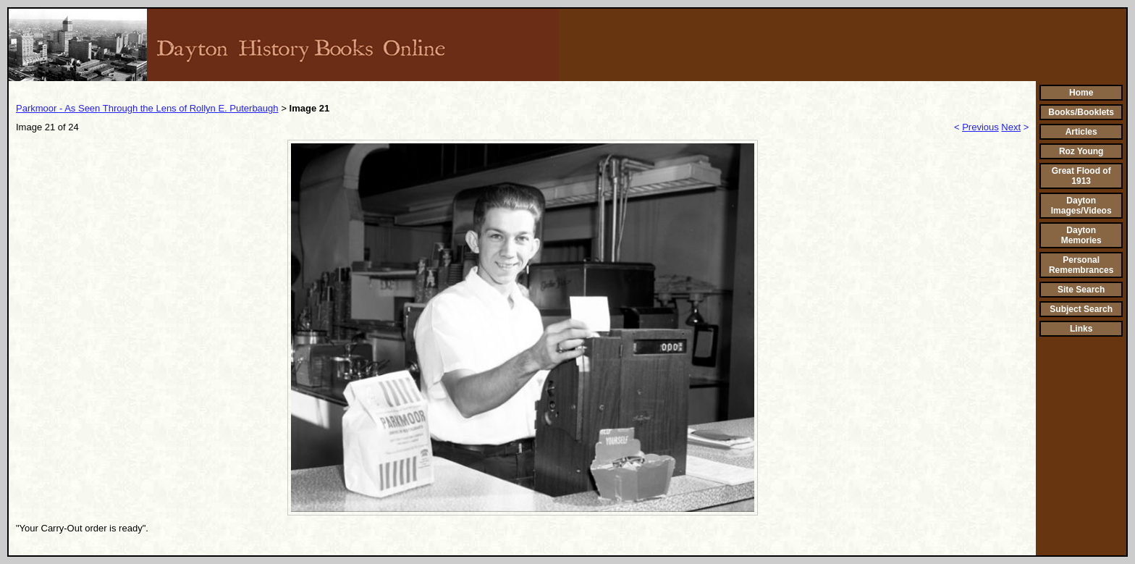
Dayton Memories (1081, 235)
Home (1081, 93)
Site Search (1081, 290)
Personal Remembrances (1081, 265)
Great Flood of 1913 (1081, 176)
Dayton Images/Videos (1081, 205)
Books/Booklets (1081, 112)
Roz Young (1081, 151)
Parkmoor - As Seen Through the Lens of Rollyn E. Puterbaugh (147, 108)
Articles (1081, 132)
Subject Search (1081, 309)
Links (1081, 329)
